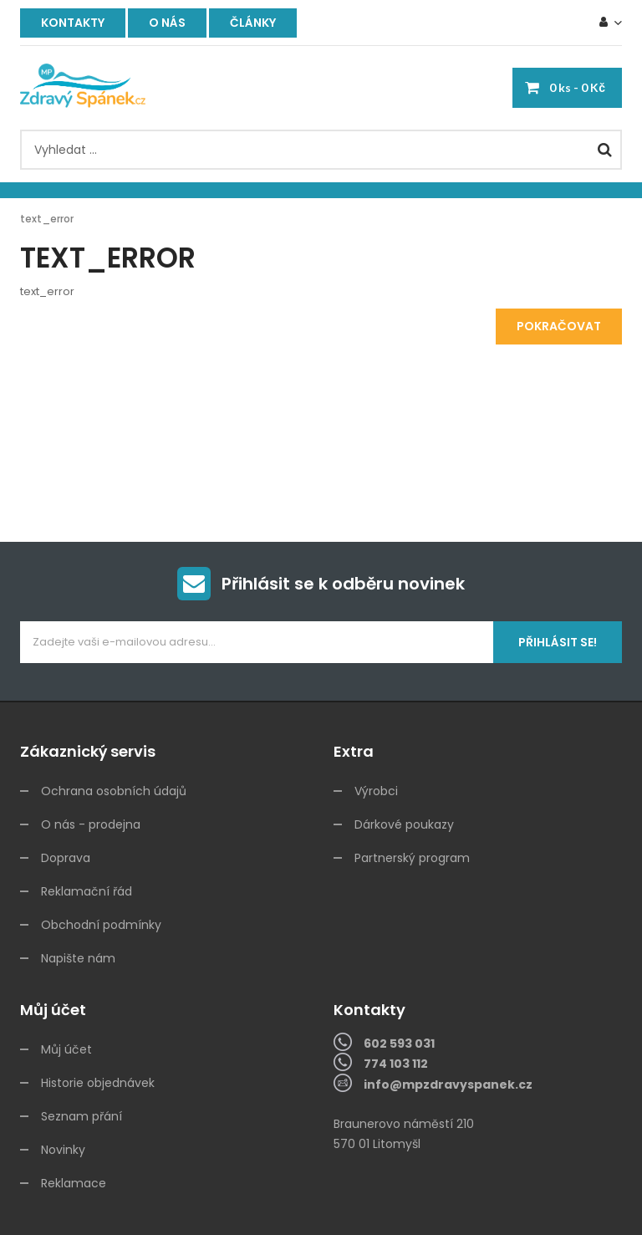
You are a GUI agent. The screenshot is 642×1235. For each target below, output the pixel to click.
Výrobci (376, 791)
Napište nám (78, 958)
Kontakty (72, 22)
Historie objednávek (98, 1082)
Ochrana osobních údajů (113, 791)
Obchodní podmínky (101, 924)
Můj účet (66, 1049)
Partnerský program (412, 858)
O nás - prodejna (90, 824)
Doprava (65, 858)
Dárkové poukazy (404, 824)
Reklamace (73, 1183)
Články (253, 22)
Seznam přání (81, 1116)
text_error (47, 219)
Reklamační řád (86, 891)
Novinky (63, 1149)
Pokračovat (559, 326)
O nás (167, 22)
